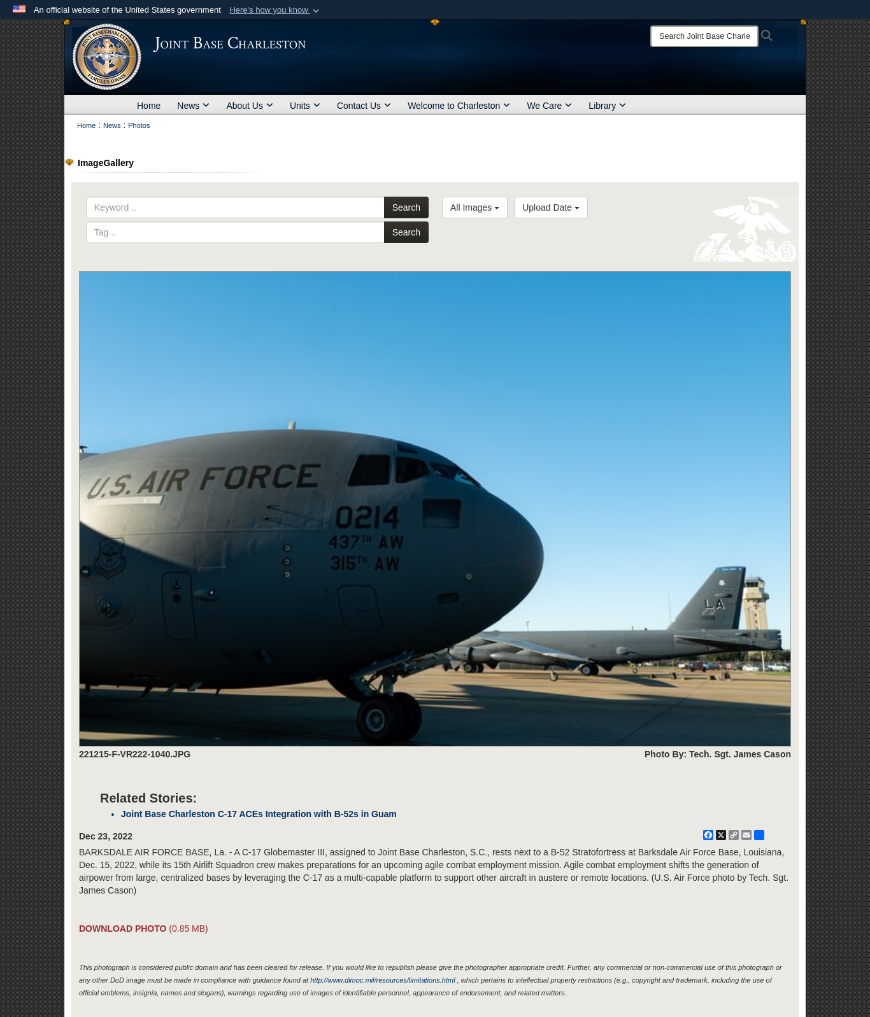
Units (305, 106)
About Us (249, 106)
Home (148, 106)
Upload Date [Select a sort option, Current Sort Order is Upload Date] (551, 207)
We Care (549, 106)
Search (406, 207)
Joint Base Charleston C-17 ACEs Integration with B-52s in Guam (259, 814)
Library (607, 106)
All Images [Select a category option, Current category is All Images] (474, 207)
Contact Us (364, 106)
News (193, 106)
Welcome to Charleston (459, 106)
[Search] (704, 36)
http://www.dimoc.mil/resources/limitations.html (382, 980)
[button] (275, 10)
